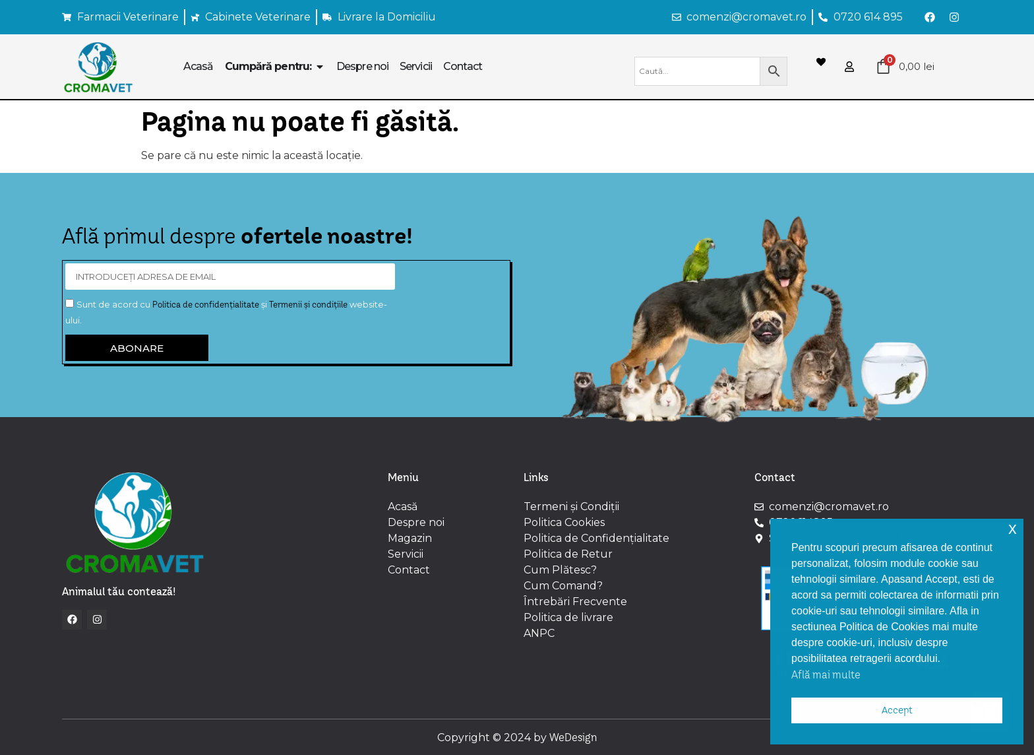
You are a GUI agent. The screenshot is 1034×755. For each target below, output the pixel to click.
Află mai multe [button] (826, 674)
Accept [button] (897, 710)
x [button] (1012, 528)
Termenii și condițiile (308, 304)
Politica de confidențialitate (205, 304)
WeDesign (573, 737)
